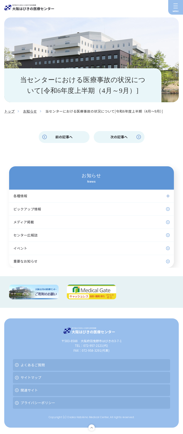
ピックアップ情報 (27, 208)
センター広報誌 (25, 235)
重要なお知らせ (25, 261)
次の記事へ (119, 136)
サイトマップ (31, 377)
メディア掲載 (23, 221)
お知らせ (30, 111)
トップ (9, 111)
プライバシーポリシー (38, 402)
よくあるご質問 (33, 364)
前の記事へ (64, 136)
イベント (20, 248)
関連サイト (29, 390)
